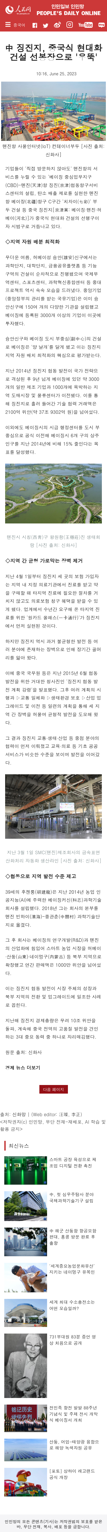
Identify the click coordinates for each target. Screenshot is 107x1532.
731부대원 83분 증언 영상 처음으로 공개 (72, 1340)
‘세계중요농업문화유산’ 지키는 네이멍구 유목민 (72, 1269)
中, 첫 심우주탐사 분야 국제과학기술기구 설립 (71, 1197)
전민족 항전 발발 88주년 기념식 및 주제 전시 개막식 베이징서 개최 (73, 1414)
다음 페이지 (53, 1089)
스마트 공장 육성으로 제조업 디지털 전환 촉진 (72, 1162)
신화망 (19, 1114)
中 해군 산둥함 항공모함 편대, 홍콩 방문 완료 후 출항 (72, 1237)
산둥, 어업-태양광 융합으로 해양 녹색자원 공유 (74, 1445)
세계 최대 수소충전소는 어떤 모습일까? (72, 1305)
